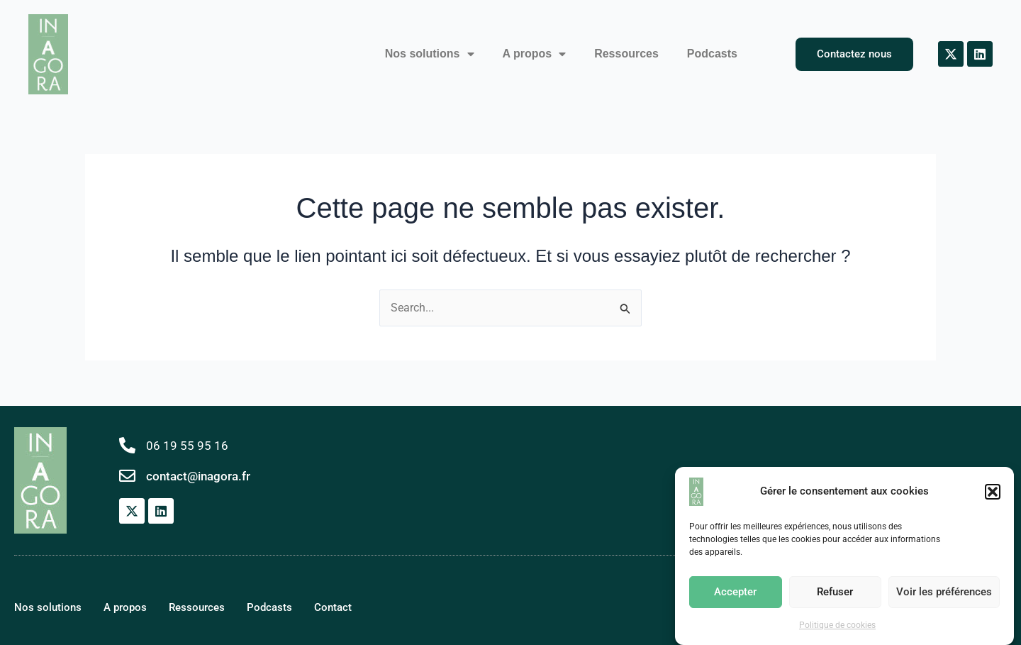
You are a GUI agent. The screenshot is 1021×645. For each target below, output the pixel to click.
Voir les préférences (944, 593)
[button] (993, 492)
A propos (535, 54)
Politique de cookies (837, 626)
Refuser (835, 593)
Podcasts (712, 54)
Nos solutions (429, 54)
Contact (333, 607)
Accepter (735, 593)
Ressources (626, 54)
